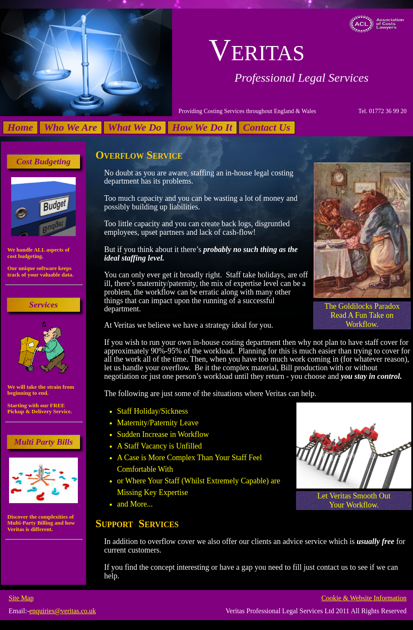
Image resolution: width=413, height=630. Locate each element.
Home (20, 127)
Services (43, 304)
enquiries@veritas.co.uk (62, 611)
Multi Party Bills (43, 441)
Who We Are (70, 127)
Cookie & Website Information (364, 598)
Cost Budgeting (43, 161)
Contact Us (266, 127)
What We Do (134, 127)
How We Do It (202, 127)
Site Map (21, 598)
